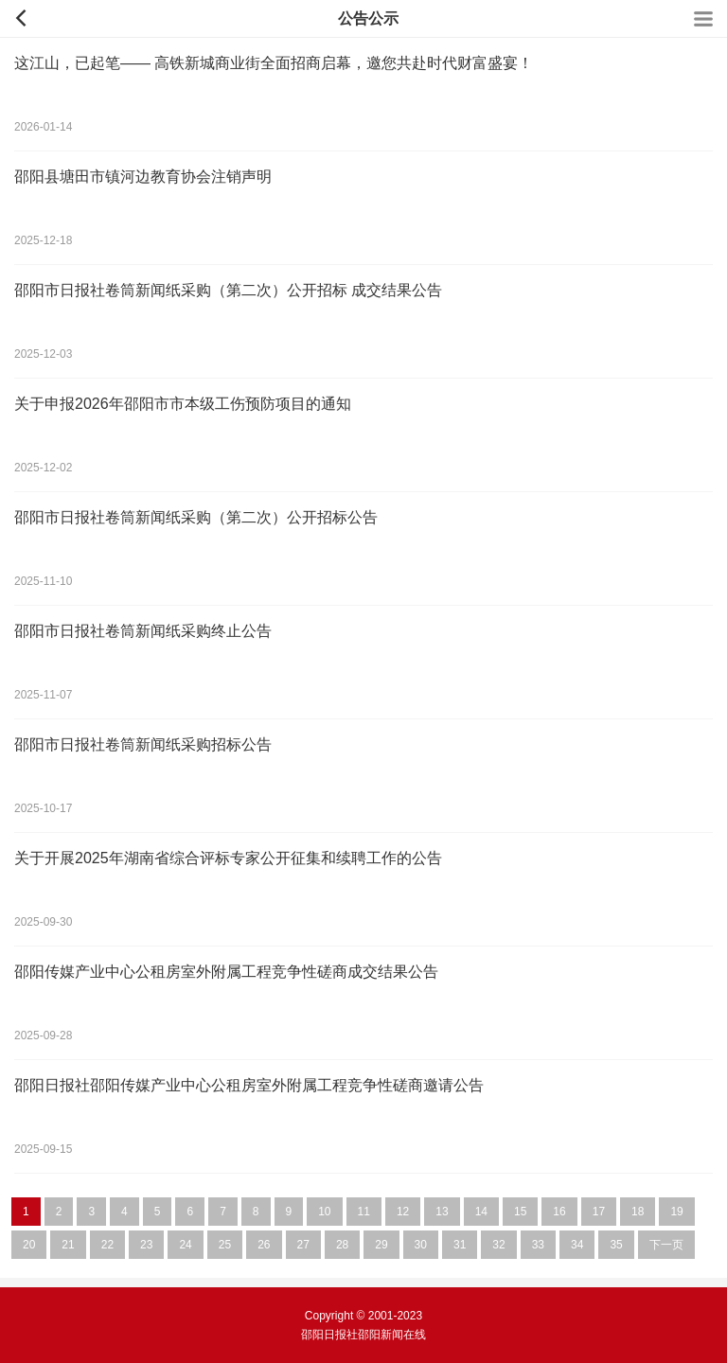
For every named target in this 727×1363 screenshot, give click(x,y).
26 (263, 1244)
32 (498, 1244)
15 (520, 1211)
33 (538, 1244)
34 (577, 1244)
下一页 (666, 1244)
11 (364, 1211)
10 (324, 1211)
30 (421, 1244)
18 (637, 1211)
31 (459, 1244)
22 (107, 1244)
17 (599, 1211)
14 (481, 1211)
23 (146, 1244)
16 (559, 1211)
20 (29, 1244)
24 (185, 1244)
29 (381, 1244)
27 (303, 1244)
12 (403, 1211)
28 (342, 1244)
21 (68, 1244)
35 (616, 1244)
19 (676, 1211)
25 (225, 1244)
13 (441, 1211)
